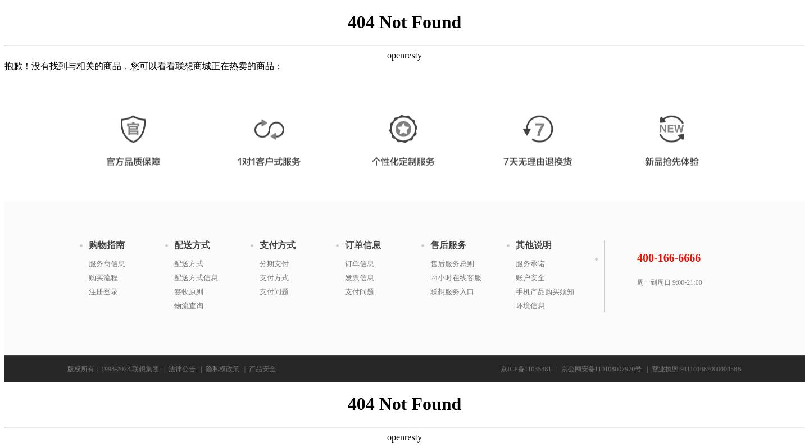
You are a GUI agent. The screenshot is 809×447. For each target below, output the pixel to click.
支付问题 (274, 291)
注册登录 (103, 291)
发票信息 (359, 277)
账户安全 (530, 277)
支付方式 (278, 245)
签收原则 (188, 291)
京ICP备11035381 (526, 369)
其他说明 (534, 245)
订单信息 (363, 245)
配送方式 (192, 245)
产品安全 (262, 369)
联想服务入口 (452, 291)
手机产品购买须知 (545, 291)
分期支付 (274, 263)
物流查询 (188, 305)
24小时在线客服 (455, 277)
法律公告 (182, 369)
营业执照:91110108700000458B (697, 369)
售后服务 (448, 245)
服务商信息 (107, 263)
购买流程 (103, 277)
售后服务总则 (452, 263)
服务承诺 (530, 263)
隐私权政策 (222, 369)
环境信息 (530, 305)
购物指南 (107, 245)
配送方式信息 (196, 277)
